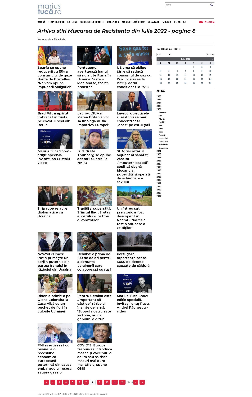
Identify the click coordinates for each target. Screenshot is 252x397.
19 (169, 79)
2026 (159, 96)
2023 (159, 106)
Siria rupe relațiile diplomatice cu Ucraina (52, 212)
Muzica (166, 22)
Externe (72, 22)
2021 (159, 151)
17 (210, 75)
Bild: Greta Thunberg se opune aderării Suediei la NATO (94, 157)
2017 (159, 164)
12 (122, 382)
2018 (159, 161)
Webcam (209, 22)
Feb (160, 116)
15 (194, 75)
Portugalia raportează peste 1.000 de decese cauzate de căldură (133, 260)
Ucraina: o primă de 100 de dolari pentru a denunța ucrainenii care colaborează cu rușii (94, 261)
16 (202, 75)
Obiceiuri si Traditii (92, 22)
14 (185, 75)
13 (177, 75)
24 (210, 79)
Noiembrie (163, 145)
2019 (159, 157)
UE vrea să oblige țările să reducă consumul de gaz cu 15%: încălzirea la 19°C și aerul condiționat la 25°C (134, 77)
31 (210, 83)
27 (177, 83)
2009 (159, 190)
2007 (159, 196)
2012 (159, 180)
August (162, 135)
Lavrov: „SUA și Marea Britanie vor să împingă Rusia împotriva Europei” (93, 119)
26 (169, 83)
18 (161, 79)
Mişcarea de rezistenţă (67, 9)
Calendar (113, 22)
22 (194, 79)
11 (115, 382)
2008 (159, 193)
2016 (159, 167)
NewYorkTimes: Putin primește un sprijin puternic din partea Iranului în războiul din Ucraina (54, 261)
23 (202, 79)
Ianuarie (162, 112)
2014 (159, 173)
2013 (159, 177)
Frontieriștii (56, 22)
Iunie (161, 129)
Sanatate (153, 22)
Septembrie (163, 138)
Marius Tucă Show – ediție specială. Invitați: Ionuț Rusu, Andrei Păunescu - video (133, 303)
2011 (159, 183)
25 (161, 83)
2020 (159, 154)
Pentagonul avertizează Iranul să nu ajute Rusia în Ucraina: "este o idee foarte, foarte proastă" (94, 77)
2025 (159, 99)
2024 (159, 103)
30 (202, 83)
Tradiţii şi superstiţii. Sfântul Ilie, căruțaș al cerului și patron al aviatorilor (94, 214)
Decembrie (163, 148)
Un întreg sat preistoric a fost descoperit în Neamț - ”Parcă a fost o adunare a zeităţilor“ (131, 218)
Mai (160, 125)
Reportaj (180, 22)
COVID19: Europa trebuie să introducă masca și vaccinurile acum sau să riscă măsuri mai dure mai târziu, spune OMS (94, 356)
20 (177, 79)
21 (185, 79)
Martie (162, 119)
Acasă (41, 22)
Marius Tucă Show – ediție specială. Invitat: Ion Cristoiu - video (55, 157)
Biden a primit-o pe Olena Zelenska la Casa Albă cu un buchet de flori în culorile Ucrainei (54, 303)
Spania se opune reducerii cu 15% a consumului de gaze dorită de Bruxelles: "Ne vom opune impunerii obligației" (55, 77)
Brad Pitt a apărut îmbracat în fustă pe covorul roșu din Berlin (54, 119)
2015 (159, 170)
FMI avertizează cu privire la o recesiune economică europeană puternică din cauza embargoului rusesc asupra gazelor (55, 358)
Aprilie (162, 122)
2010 (159, 186)
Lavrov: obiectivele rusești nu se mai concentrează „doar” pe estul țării (133, 119)
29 (194, 83)
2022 (159, 109)
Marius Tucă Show (133, 22)
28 (185, 83)
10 (107, 382)
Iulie (161, 132)
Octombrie (163, 141)
